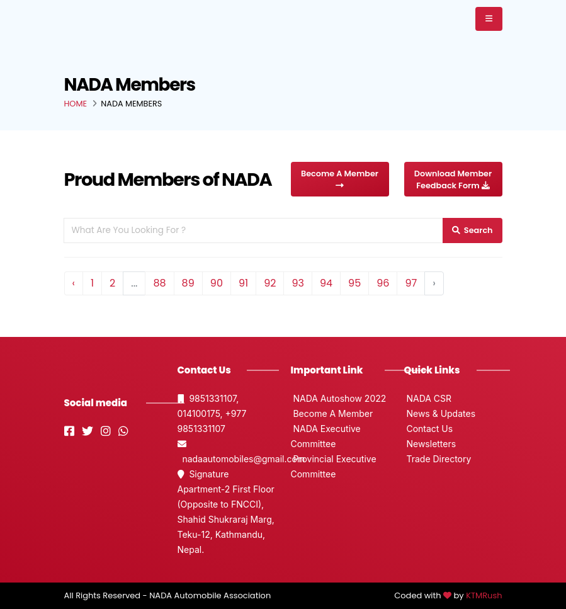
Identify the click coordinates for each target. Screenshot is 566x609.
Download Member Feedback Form (453, 179)
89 (188, 283)
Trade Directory (438, 458)
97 (411, 283)
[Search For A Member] (253, 230)
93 (297, 283)
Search (472, 230)
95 (354, 283)
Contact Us (428, 428)
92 (270, 283)
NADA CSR (428, 398)
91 (243, 283)
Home (76, 103)
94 (326, 283)
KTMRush (484, 595)
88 (159, 283)
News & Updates (440, 413)
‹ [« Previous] (73, 283)
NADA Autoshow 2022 (339, 398)
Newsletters (430, 443)
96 (382, 283)
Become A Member (339, 179)
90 (216, 283)
